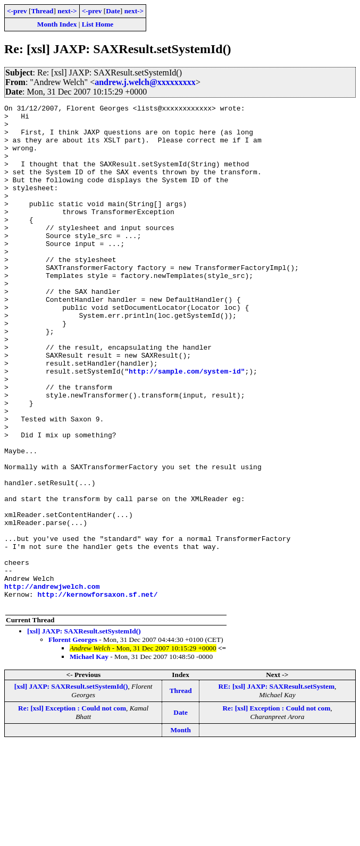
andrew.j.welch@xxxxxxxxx (145, 82)
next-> (67, 11)
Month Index (57, 24)
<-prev (17, 11)
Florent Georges (72, 740)
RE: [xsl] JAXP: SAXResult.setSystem (276, 787)
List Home (98, 24)
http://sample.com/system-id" (187, 425)
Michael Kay (89, 757)
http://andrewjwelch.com (51, 683)
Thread (42, 11)
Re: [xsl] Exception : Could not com (72, 809)
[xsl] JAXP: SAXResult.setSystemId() (84, 731)
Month (180, 830)
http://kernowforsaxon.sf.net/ (97, 693)
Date (113, 11)
